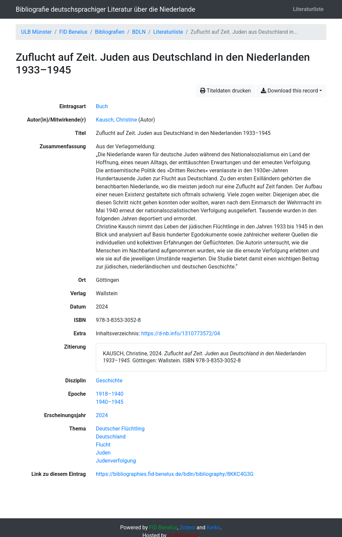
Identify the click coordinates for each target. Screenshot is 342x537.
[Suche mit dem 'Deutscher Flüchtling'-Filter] (120, 428)
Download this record (289, 90)
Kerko (213, 527)
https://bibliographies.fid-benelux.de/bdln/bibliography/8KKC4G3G (174, 474)
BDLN (139, 32)
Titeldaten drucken (225, 90)
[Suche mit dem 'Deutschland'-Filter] (111, 436)
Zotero (187, 527)
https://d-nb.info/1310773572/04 (180, 333)
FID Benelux (73, 32)
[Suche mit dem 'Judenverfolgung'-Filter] (116, 461)
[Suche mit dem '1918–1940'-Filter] (109, 394)
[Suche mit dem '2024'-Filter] (102, 415)
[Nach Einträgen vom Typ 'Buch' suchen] (102, 106)
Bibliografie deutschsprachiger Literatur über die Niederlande (105, 9)
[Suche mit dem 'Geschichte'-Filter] (109, 380)
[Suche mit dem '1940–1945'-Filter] (109, 402)
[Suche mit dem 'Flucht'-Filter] (103, 444)
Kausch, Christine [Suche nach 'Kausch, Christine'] (116, 120)
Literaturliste (308, 9)
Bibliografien (110, 32)
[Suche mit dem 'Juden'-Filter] (103, 453)
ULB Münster (36, 32)
